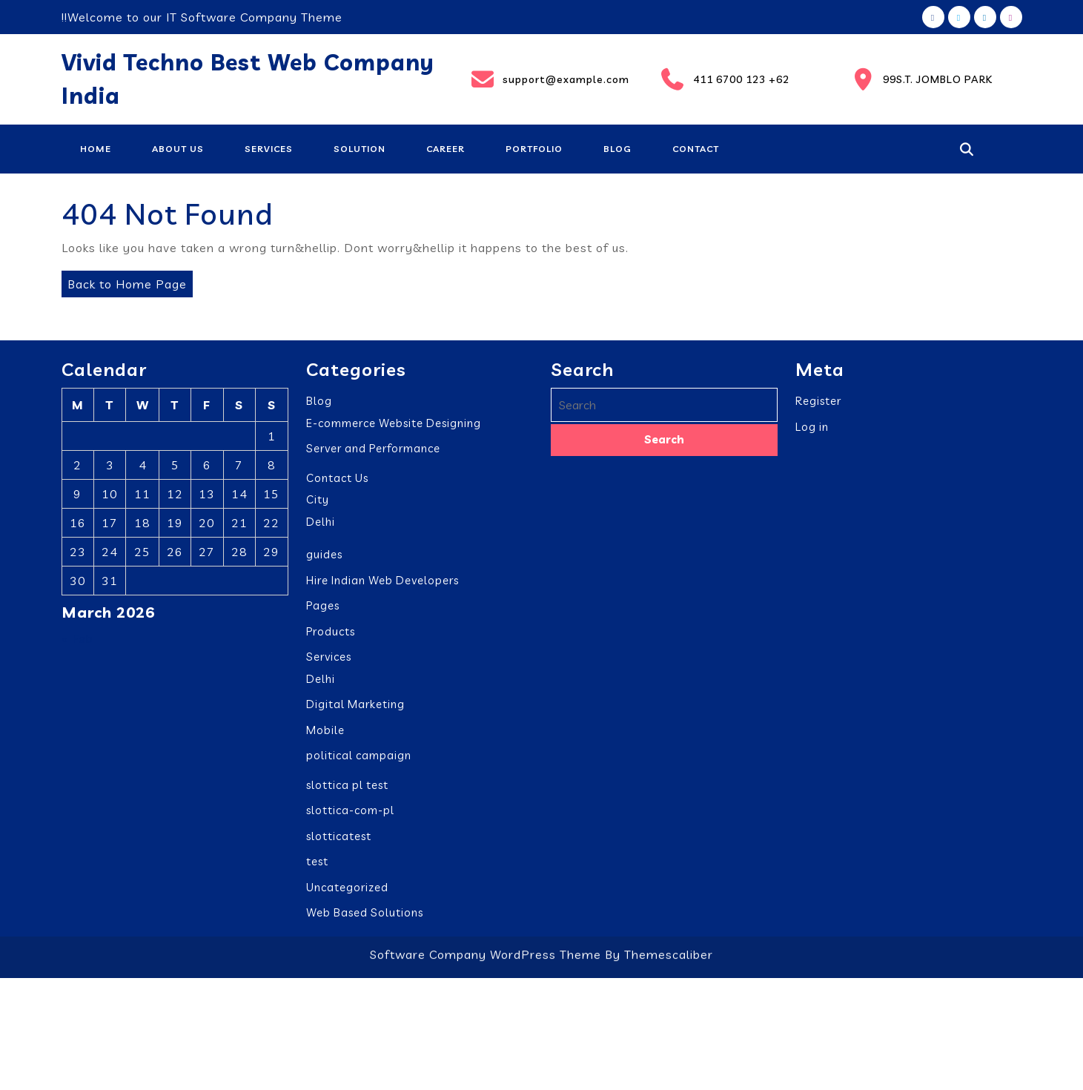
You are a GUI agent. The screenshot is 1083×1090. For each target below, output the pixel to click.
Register (818, 408)
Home (95, 148)
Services (269, 148)
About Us (178, 148)
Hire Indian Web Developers (382, 588)
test (317, 869)
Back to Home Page (124, 281)
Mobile (325, 737)
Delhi (320, 529)
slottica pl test (347, 792)
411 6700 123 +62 (724, 79)
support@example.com (549, 79)
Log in (812, 434)
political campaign (358, 763)
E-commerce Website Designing (393, 430)
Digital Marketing (355, 711)
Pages (323, 613)
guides (324, 562)
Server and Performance (373, 456)
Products (330, 639)
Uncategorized (347, 895)
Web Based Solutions (364, 920)
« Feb (77, 645)
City (317, 507)
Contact (695, 148)
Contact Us (337, 485)
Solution (359, 148)
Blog (617, 148)
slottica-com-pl (350, 817)
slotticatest (338, 843)
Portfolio (534, 148)
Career (445, 148)
